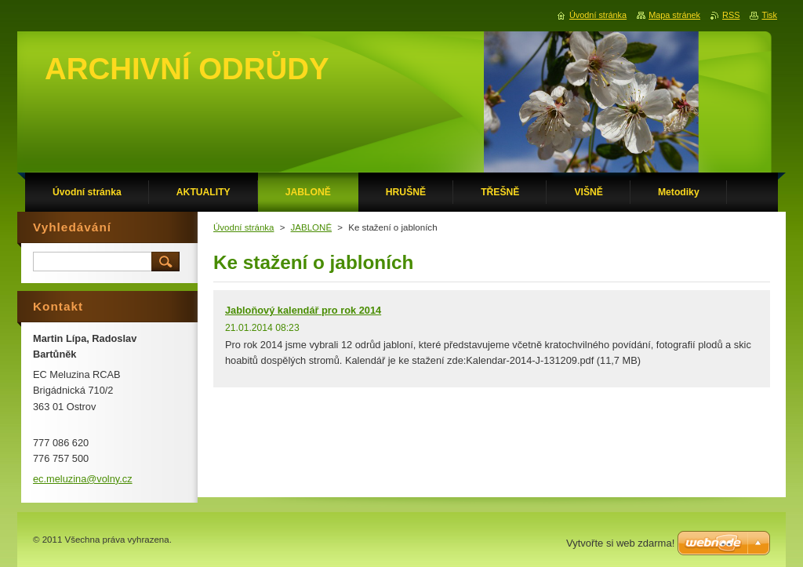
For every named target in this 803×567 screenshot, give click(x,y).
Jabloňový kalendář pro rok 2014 (303, 310)
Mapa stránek (674, 15)
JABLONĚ (311, 227)
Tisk (769, 15)
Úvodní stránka (243, 227)
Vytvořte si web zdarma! (620, 543)
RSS (730, 15)
